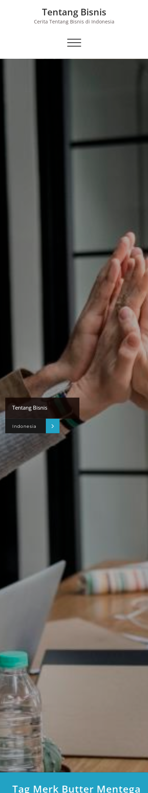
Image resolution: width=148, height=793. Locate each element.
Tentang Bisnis (74, 12)
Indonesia (24, 426)
